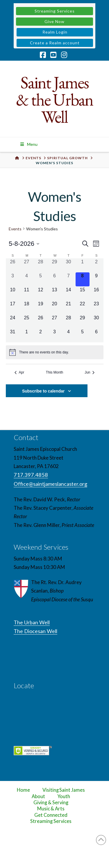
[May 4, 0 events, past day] (27, 279)
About (38, 796)
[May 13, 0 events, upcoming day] (55, 293)
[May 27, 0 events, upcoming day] (55, 321)
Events (15, 228)
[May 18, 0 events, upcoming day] (27, 307)
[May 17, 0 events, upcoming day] (13, 307)
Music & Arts (51, 809)
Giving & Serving (50, 802)
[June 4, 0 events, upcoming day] (69, 335)
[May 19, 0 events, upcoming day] (41, 307)
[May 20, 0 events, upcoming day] (55, 307)
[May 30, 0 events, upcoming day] (96, 321)
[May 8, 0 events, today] (83, 279)
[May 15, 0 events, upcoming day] (83, 293)
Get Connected (50, 815)
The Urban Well (32, 622)
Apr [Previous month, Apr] (19, 372)
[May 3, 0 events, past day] (13, 279)
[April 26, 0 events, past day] (13, 265)
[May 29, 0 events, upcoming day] (83, 321)
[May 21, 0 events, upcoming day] (69, 307)
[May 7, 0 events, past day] (69, 279)
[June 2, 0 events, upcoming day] (41, 335)
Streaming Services (55, 10)
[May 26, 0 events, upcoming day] (41, 321)
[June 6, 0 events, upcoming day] (96, 335)
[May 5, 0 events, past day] (41, 279)
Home (23, 790)
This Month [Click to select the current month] (54, 372)
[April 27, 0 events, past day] (27, 265)
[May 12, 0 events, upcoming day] (41, 293)
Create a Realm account (55, 42)
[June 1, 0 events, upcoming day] (27, 335)
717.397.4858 (31, 475)
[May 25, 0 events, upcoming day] (27, 321)
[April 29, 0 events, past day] (55, 265)
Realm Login (54, 31)
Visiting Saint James (63, 790)
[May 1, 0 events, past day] (83, 265)
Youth (64, 796)
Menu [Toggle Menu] (28, 144)
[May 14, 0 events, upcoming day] (69, 293)
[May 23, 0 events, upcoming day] (96, 307)
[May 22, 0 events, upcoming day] (83, 307)
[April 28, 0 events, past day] (41, 265)
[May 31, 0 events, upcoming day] (13, 335)
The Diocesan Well (35, 631)
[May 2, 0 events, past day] (96, 265)
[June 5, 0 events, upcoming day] (83, 335)
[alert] (54, 352)
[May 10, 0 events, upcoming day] (13, 293)
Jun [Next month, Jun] (89, 372)
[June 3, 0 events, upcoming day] (55, 335)
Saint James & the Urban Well (54, 99)
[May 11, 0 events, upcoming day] (27, 293)
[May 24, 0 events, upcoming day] (13, 321)
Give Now (54, 21)
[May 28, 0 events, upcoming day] (69, 321)
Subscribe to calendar (43, 391)
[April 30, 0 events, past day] (69, 265)
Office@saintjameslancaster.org (50, 484)
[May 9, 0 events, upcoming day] (96, 279)
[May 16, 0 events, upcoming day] (96, 293)
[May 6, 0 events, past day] (55, 279)
